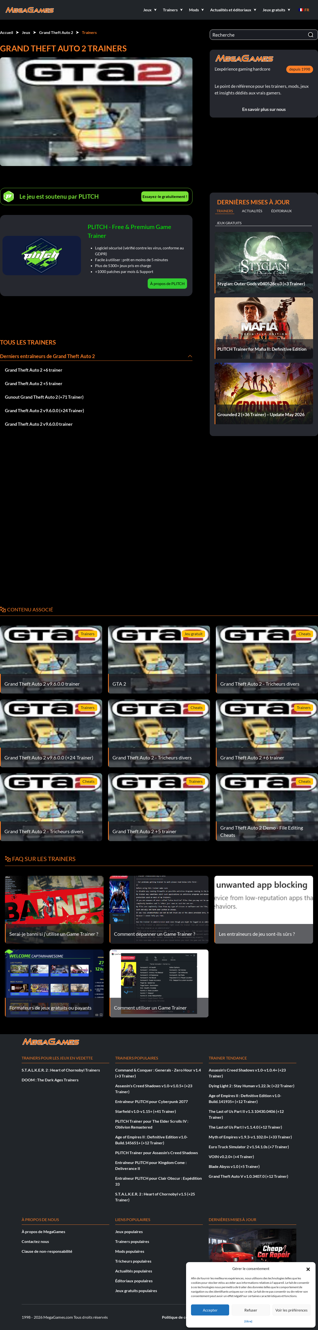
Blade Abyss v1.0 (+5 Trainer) (234, 1166)
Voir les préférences (291, 1310)
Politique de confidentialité (185, 1317)
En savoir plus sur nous (264, 109)
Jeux (26, 32)
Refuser (250, 1310)
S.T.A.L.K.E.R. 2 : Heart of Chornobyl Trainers (61, 1070)
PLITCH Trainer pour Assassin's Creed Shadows (156, 1152)
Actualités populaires (133, 1271)
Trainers (89, 32)
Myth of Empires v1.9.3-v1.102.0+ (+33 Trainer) (250, 1136)
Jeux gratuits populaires (136, 1290)
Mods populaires (129, 1251)
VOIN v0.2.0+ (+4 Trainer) (231, 1156)
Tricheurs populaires (133, 1261)
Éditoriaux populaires (134, 1280)
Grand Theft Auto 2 (56, 32)
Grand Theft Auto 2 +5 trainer (33, 383)
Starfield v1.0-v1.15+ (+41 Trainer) (145, 1111)
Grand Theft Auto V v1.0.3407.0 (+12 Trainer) (248, 1176)
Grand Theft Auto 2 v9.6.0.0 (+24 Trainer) (44, 410)
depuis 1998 (299, 69)
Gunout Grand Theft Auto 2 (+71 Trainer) (44, 397)
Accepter (210, 1310)
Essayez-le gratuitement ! (165, 196)
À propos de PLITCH (167, 283)
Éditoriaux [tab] (281, 211)
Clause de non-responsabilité (47, 1251)
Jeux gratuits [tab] (229, 223)
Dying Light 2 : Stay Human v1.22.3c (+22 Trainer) (251, 1085)
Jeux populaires (129, 1231)
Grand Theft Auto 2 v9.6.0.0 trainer (39, 424)
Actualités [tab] (252, 211)
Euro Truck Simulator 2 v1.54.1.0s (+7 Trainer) (249, 1146)
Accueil (6, 32)
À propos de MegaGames (43, 1231)
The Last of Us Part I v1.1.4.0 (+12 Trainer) (245, 1127)
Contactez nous (35, 1241)
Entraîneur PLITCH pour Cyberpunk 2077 (151, 1101)
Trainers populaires (132, 1241)
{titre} (248, 1321)
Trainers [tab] (225, 211)
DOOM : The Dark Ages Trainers (50, 1079)
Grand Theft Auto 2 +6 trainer (33, 370)
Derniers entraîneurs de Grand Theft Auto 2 (47, 356)
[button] (308, 1268)
